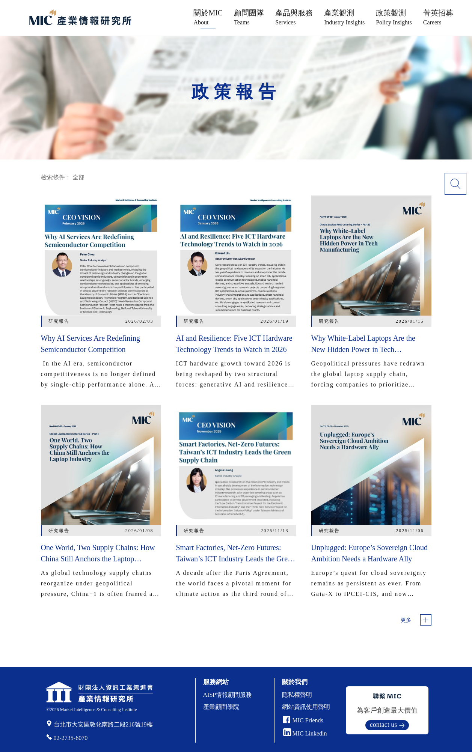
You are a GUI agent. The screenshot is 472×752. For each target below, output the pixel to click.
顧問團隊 (249, 17)
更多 (406, 620)
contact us (383, 724)
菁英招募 (438, 17)
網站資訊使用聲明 (306, 707)
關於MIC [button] (208, 17)
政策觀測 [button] (394, 17)
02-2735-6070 (71, 738)
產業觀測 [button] (344, 17)
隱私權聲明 (297, 695)
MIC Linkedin (305, 733)
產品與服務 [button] (294, 17)
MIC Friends (308, 720)
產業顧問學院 (221, 707)
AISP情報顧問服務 (227, 695)
